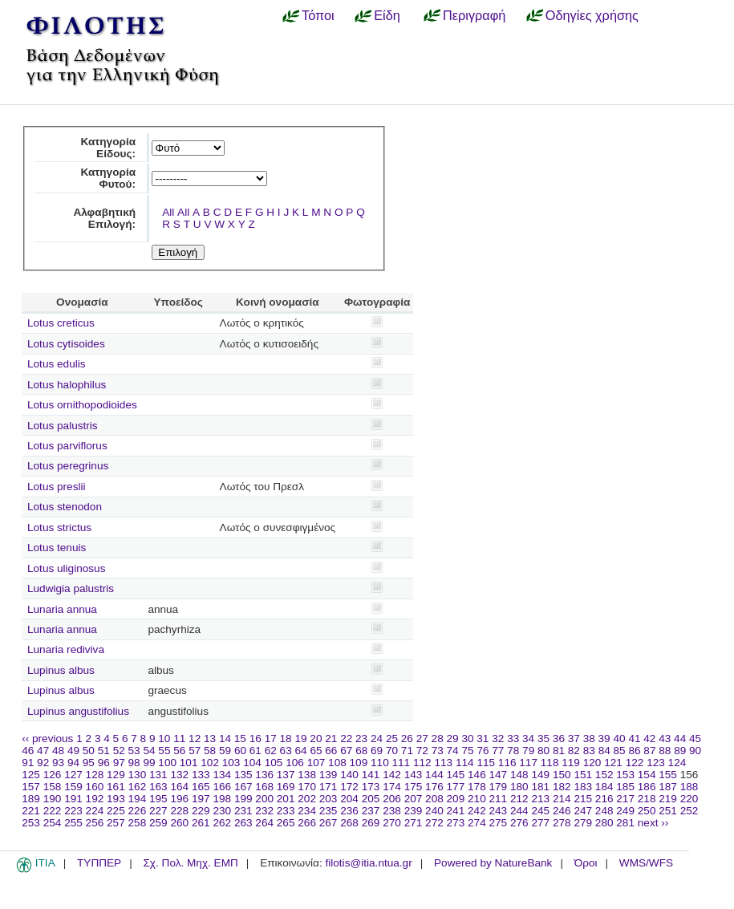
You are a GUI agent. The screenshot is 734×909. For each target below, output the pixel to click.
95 (89, 763)
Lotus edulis (56, 364)
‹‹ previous (47, 738)
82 (574, 751)
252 (689, 811)
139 (328, 775)
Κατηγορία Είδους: (108, 148)
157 (31, 787)
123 (656, 763)
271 (413, 823)
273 (456, 823)
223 (73, 811)
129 (116, 775)
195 (158, 799)
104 (252, 763)
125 (31, 775)
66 (331, 751)
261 (201, 823)
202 (307, 799)
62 (271, 751)
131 (158, 775)
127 (73, 775)
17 (271, 738)
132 (179, 775)
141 (371, 775)
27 (422, 738)
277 (540, 823)
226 (137, 811)
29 (453, 738)
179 (498, 787)
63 (286, 751)
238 (392, 811)
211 (498, 799)
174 (392, 787)
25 (392, 738)
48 (58, 751)
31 (482, 738)
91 (28, 763)
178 (477, 787)
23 (361, 738)
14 (225, 738)
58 (210, 751)
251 (668, 811)
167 (243, 787)
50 (89, 751)
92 (43, 763)
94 (73, 763)
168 (264, 787)
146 (477, 775)
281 (625, 823)
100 (167, 763)
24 (377, 738)
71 (407, 751)
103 (231, 763)
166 (222, 787)
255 (73, 823)
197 (201, 799)
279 (583, 823)
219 (668, 799)
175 (413, 787)
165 (201, 787)
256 (95, 823)
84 (604, 751)
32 (498, 738)
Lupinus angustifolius (78, 711)
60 (240, 751)
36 (559, 738)
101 (189, 763)
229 (201, 811)
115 (485, 763)
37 (574, 738)
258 (137, 823)
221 (31, 811)
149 (540, 775)
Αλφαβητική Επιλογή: (104, 218)
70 (392, 751)
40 (619, 738)
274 (477, 823)
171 (328, 787)
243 (498, 811)
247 (583, 811)
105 (274, 763)
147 (498, 775)
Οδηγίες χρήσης (592, 15)
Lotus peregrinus (67, 466)
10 (164, 738)
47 (43, 751)
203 (328, 799)
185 (625, 787)
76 (482, 751)
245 (540, 811)
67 (346, 751)
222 (52, 811)
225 (116, 811)
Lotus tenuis (56, 548)
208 (434, 799)
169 (286, 787)
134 (222, 775)
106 (295, 763)
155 (668, 775)
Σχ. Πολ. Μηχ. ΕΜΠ (190, 863)
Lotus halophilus (66, 385)
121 (613, 763)
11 (179, 738)
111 (401, 763)
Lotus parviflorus (67, 446)
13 (210, 738)
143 (413, 775)
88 (665, 751)
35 (543, 738)
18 (286, 738)
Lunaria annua (62, 609)
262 (222, 823)
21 (331, 738)
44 (680, 738)
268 (349, 823)
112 (422, 763)
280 (604, 823)
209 (456, 799)
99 (149, 763)
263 (243, 823)
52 (119, 751)
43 (665, 738)
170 (307, 787)
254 (52, 823)
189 (31, 799)
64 (301, 751)
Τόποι (318, 15)
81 (559, 751)
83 (589, 751)
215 (583, 799)
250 (647, 811)
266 (307, 823)
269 (371, 823)
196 (179, 799)
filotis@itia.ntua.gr (368, 863)
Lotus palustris (62, 426)
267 (328, 823)
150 (562, 775)
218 (647, 799)
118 (550, 763)
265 (286, 823)
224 (95, 811)
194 (137, 799)
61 (255, 751)
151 (583, 775)
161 (116, 787)
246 (562, 811)
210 (477, 799)
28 (438, 738)
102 (210, 763)
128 (95, 775)
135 (243, 775)
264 (264, 823)
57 (195, 751)
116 (507, 763)
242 (477, 811)
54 (149, 751)
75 (467, 751)
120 (592, 763)
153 (625, 775)
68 (361, 751)
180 (519, 787)
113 (443, 763)
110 (380, 763)
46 (28, 751)
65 (316, 751)
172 (349, 787)
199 (243, 799)
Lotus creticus (61, 323)
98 (134, 763)
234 (307, 811)
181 (540, 787)
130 (137, 775)
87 (649, 751)
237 (371, 811)
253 (31, 823)
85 (620, 751)
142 (392, 775)
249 (625, 811)
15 (240, 738)
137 (286, 775)
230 (222, 811)
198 (222, 799)
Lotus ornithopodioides (82, 405)
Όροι (586, 863)
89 (680, 751)
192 (95, 799)
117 (528, 763)
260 (179, 823)
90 (695, 751)
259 (158, 823)
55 (164, 751)
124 (677, 763)
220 (689, 799)
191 (73, 799)
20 (316, 738)
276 (519, 823)
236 (349, 811)
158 (52, 787)
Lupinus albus (61, 670)
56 (179, 751)
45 (695, 738)
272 (434, 823)
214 (562, 799)
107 (316, 763)
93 (58, 763)
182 (562, 787)
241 (456, 811)
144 (434, 775)
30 (467, 738)
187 (668, 787)
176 (434, 787)
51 (104, 751)
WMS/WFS (646, 863)
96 (104, 763)
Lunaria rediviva (65, 649)
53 (134, 751)
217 (625, 799)
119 (571, 763)
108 (337, 763)
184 (604, 787)
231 (243, 811)
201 (286, 799)
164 (179, 787)
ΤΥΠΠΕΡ (99, 863)
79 (528, 751)
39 (604, 738)
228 (179, 811)
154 (647, 775)
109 (359, 763)
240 (434, 811)
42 (649, 738)
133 (201, 775)
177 (456, 787)
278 (562, 823)
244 (519, 811)
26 (407, 738)
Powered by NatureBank (493, 863)
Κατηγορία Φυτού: (108, 178)
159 (73, 787)
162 (137, 787)
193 (116, 799)
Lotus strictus (59, 527)
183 (583, 787)
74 (453, 751)
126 (52, 775)
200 (264, 799)
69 (377, 751)
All (168, 212)
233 (286, 811)
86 (634, 751)
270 (392, 823)
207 (413, 799)
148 (519, 775)
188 (689, 787)
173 (371, 787)
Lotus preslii (56, 487)
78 (513, 751)
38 (589, 738)
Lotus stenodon (64, 507)
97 (119, 763)
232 (264, 811)
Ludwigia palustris (70, 588)
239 (413, 811)
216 (604, 799)
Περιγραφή (474, 15)
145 (456, 775)
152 (604, 775)
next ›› (653, 823)
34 (528, 738)
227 (158, 811)
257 (116, 823)
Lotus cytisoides (66, 344)
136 (264, 775)
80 (543, 751)
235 (328, 811)
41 (634, 738)
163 (158, 787)
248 (604, 811)
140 (349, 775)
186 (647, 787)
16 (255, 738)
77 (498, 751)
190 (52, 799)
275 (498, 823)
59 (225, 751)
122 (635, 763)
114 (465, 763)
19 (300, 738)
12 (195, 738)
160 (95, 787)
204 (349, 799)
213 (540, 799)
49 (73, 751)
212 (519, 799)
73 (438, 751)
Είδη (387, 15)
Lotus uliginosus (66, 568)
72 (422, 751)
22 (346, 738)
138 (307, 775)
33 (513, 738)
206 (392, 799)
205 (371, 799)
